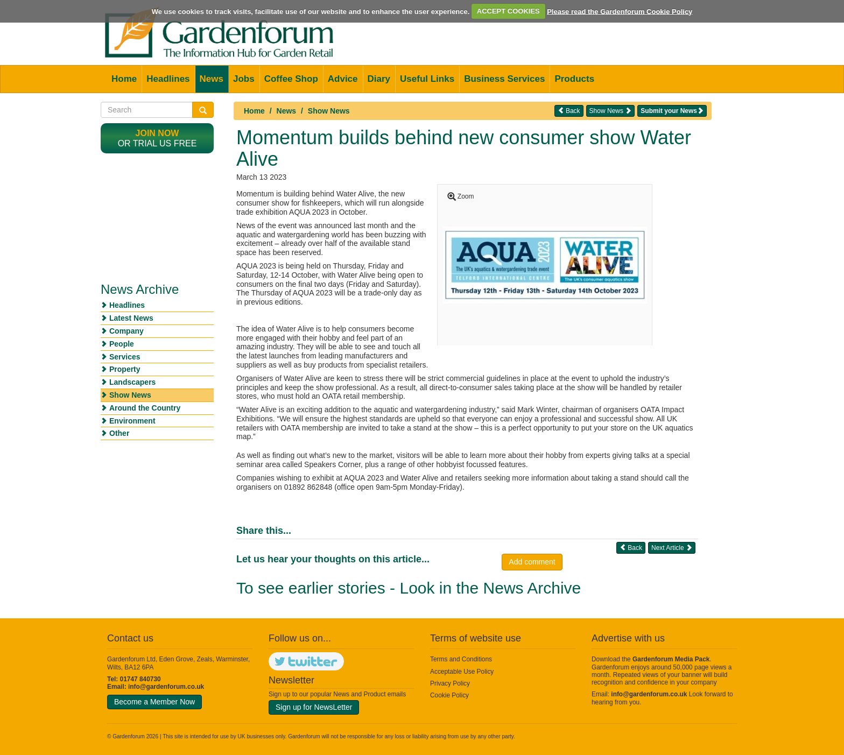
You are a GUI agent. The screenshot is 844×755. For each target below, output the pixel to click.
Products (574, 79)
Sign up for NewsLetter (314, 707)
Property (124, 369)
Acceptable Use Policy (462, 671)
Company (126, 331)
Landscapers (132, 382)
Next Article (671, 548)
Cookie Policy (449, 695)
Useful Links (427, 79)
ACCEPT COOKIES (508, 11)
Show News (329, 111)
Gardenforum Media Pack (670, 659)
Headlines (167, 79)
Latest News (131, 318)
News (211, 79)
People (121, 344)
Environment (132, 421)
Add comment (532, 562)
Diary (379, 79)
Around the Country (144, 408)
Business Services (504, 79)
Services (124, 356)
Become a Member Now (154, 701)
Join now (157, 133)
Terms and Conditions (461, 659)
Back (569, 111)
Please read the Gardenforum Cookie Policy (619, 11)
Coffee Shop (291, 79)
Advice (343, 79)
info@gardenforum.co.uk (166, 686)
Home (124, 79)
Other (119, 433)
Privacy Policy (450, 683)
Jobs (244, 79)
